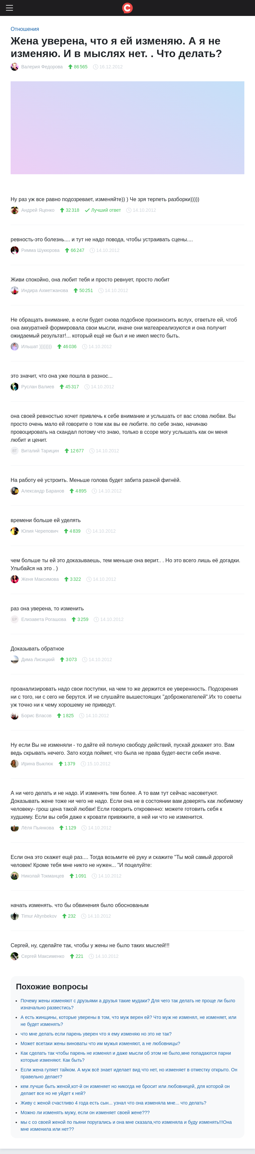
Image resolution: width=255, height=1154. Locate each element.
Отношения (25, 29)
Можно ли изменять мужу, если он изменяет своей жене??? (85, 1112)
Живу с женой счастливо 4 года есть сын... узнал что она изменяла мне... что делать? (113, 1103)
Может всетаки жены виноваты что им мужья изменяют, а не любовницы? (100, 1043)
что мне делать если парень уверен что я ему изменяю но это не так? (96, 1034)
